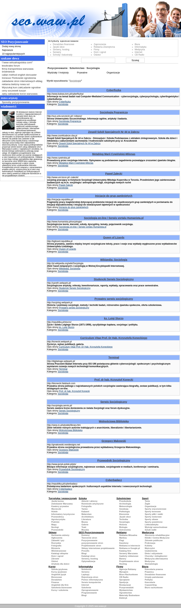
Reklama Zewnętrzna (104, 47)
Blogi (84, 553)
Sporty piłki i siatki (154, 514)
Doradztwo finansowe (63, 44)
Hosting (123, 564)
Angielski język (58, 574)
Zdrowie (55, 559)
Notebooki (87, 569)
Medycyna (140, 49)
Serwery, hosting (61, 49)
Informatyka (140, 47)
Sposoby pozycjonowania (15, 102)
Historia (123, 524)
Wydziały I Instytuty (58, 72)
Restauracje (125, 585)
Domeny (86, 535)
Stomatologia (151, 564)
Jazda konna (57, 501)
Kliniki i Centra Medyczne (157, 538)
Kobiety (148, 545)
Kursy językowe (59, 572)
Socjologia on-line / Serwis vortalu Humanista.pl (114, 217)
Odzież (97, 54)
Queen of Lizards (113, 237)
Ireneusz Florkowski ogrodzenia (19, 78)
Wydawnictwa (126, 590)
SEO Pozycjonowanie (91, 532)
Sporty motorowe (153, 517)
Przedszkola (125, 501)
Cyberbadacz (114, 480)
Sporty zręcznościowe (155, 509)
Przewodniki (57, 530)
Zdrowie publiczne (154, 540)
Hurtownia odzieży (60, 535)
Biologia (123, 527)
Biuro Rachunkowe (128, 574)
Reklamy (121, 532)
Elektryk (123, 598)
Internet (138, 52)
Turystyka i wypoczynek (63, 498)
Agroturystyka (58, 519)
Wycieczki (56, 509)
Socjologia (93, 68)
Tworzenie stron (89, 538)
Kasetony (124, 543)
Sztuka (83, 498)
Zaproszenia (100, 44)
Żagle (147, 504)
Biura (137, 44)
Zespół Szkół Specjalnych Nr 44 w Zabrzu (113, 131)
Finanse (55, 582)
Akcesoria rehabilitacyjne (157, 535)
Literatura (86, 519)
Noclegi (55, 527)
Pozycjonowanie (58, 68)
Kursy (52, 566)
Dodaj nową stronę (11, 46)
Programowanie (89, 593)
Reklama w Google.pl (129, 548)
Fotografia (87, 506)
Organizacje (113, 72)
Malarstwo (87, 514)
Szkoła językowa (59, 569)
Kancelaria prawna (154, 569)
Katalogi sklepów (59, 553)
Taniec (85, 509)
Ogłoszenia (56, 538)
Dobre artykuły (9, 98)
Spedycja (123, 582)
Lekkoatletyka (151, 524)
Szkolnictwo (77, 68)
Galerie (85, 524)
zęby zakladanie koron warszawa (20, 93)
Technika (123, 519)
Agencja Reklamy (127, 569)
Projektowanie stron (91, 545)
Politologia (124, 511)
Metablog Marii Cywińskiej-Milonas (113, 154)
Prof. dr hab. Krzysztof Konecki (113, 379)
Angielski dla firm (59, 585)
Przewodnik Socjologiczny (113, 460)
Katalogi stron (88, 556)
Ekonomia (124, 514)
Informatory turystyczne (63, 514)
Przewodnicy (57, 517)
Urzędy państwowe (154, 577)
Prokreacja (150, 543)
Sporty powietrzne (154, 522)
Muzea (85, 522)
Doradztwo (56, 580)
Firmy (96, 49)
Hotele (54, 511)
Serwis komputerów (91, 582)
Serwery (57, 52)
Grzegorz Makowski (114, 440)
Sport (145, 498)
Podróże (55, 522)
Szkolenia (86, 587)
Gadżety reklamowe (128, 556)
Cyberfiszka (113, 90)
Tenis (147, 501)
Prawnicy (149, 572)
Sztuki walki (150, 530)
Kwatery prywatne (60, 506)
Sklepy (53, 532)
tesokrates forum (11, 65)
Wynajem (123, 572)
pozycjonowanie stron (92, 543)
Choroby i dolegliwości (156, 556)
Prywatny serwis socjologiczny (113, 298)
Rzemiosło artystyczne (93, 504)
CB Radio (139, 54)
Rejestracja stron (90, 577)
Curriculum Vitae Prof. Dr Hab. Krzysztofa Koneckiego (113, 337)
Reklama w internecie (129, 545)
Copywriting (151, 585)
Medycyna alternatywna (156, 559)
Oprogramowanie (90, 590)
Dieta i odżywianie (154, 553)
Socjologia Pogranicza (114, 112)
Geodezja (123, 509)
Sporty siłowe (151, 519)
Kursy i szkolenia (59, 590)
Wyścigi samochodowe (156, 527)
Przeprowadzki (126, 587)
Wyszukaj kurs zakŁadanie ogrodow (21, 87)
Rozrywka (56, 543)
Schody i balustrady (62, 54)
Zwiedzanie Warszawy (62, 504)
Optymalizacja (88, 561)
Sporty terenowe (153, 511)
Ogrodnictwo (125, 593)
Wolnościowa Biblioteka (114, 421)
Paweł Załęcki (113, 173)
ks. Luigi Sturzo (113, 318)
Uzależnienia (151, 551)
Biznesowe (56, 577)
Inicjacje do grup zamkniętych (113, 195)
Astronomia (125, 530)
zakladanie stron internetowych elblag (22, 81)
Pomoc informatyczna (92, 580)
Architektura (88, 517)
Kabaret (85, 511)
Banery (122, 559)
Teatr (84, 527)
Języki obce (59, 47)
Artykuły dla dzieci (60, 564)
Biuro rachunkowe (154, 587)
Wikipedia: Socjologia (113, 259)
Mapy (54, 524)
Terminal (113, 357)
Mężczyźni (150, 548)
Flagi (121, 540)
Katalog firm (125, 551)
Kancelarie (150, 582)
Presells (85, 551)
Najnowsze (7, 50)
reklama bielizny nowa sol (15, 84)
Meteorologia (125, 506)
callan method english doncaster (19, 74)
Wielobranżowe (58, 551)
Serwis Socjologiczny (113, 401)
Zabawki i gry (57, 540)
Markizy (123, 538)
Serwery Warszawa (128, 553)
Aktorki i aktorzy (90, 501)
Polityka (149, 580)
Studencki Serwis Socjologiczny (114, 279)
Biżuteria (55, 548)
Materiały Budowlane (129, 595)
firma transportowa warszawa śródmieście (17, 70)
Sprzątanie (124, 580)
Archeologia (125, 504)
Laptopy (86, 574)
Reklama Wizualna (128, 535)
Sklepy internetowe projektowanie (98, 548)
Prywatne (82, 72)
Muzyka (85, 530)
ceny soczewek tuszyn (14, 90)
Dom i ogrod (100, 52)
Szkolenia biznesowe (61, 587)
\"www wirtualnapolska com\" (17, 62)
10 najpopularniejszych (13, 54)
